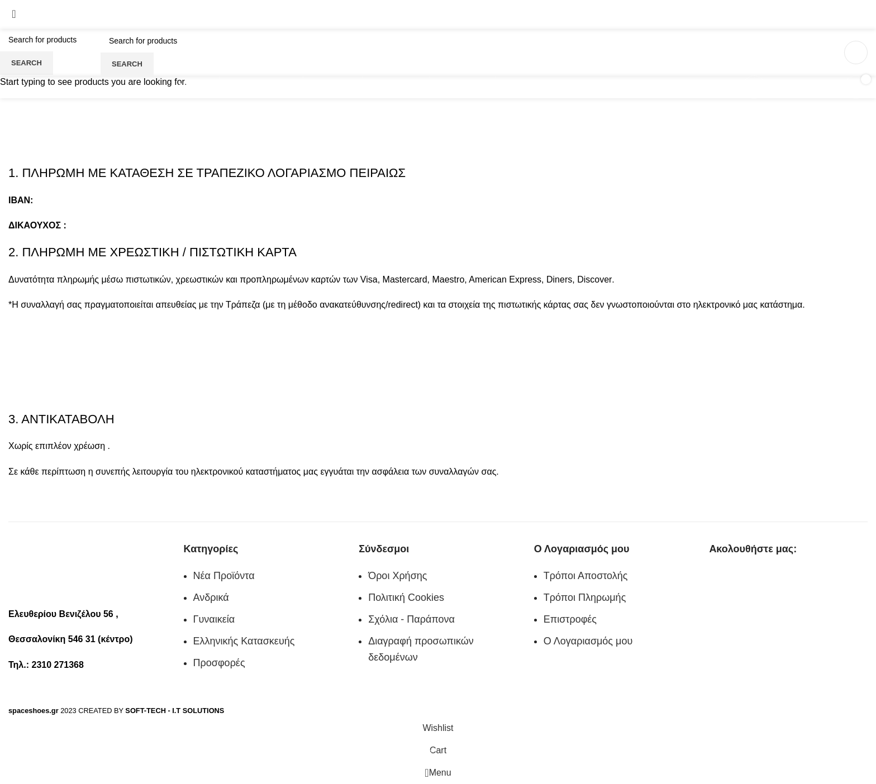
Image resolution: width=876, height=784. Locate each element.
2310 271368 (31, 21)
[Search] (185, 40)
